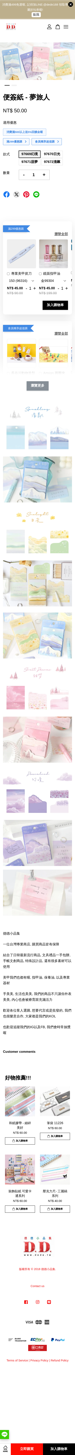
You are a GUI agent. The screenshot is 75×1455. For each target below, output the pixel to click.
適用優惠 (10, 123)
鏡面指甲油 (49, 274)
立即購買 (27, 1449)
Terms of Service (17, 1360)
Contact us (37, 1286)
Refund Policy (59, 1360)
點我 (36, 14)
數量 (6, 173)
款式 (6, 154)
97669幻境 (29, 154)
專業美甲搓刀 (19, 274)
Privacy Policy (39, 1360)
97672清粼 (52, 162)
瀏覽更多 (37, 385)
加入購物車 (55, 305)
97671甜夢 (29, 162)
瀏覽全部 (61, 234)
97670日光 (52, 154)
